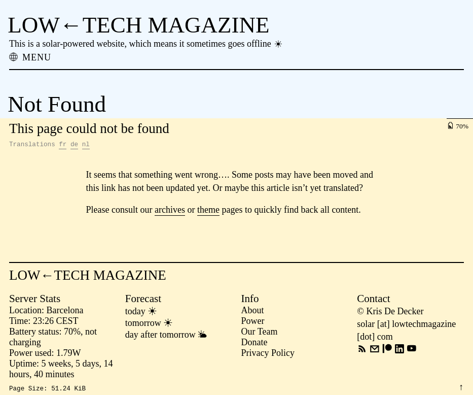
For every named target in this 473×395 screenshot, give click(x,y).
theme (208, 211)
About (252, 312)
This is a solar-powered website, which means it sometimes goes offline (146, 44)
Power (253, 322)
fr (62, 145)
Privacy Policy (268, 354)
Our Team (259, 333)
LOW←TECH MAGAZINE (138, 25)
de (74, 145)
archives (170, 211)
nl (86, 145)
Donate (254, 344)
